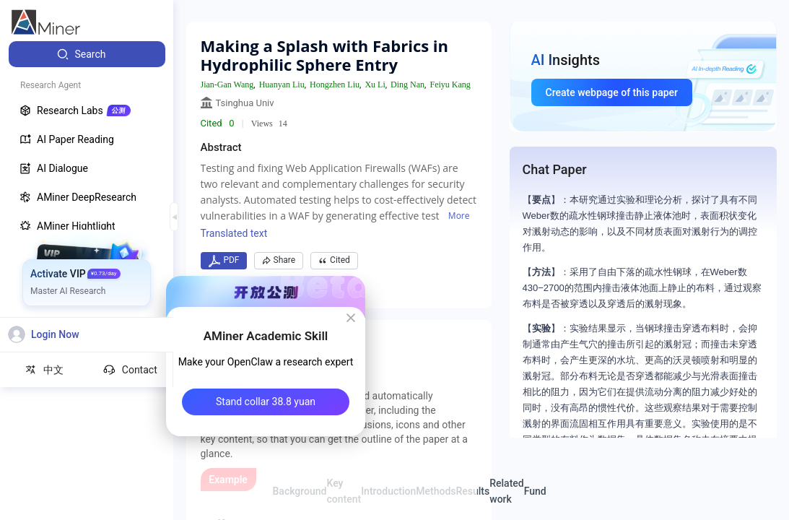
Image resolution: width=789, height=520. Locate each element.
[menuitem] (87, 54)
